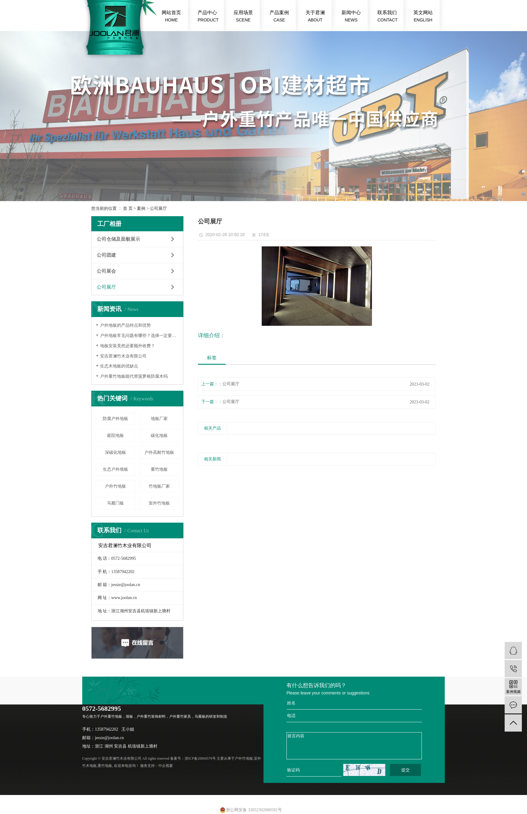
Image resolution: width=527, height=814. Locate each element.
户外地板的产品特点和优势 (125, 325)
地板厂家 (159, 418)
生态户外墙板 (115, 469)
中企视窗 (165, 766)
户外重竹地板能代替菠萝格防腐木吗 (134, 376)
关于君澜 (315, 17)
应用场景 (243, 17)
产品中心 (208, 17)
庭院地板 (115, 435)
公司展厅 (158, 208)
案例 (141, 208)
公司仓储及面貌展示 (118, 239)
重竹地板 (159, 469)
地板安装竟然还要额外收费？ (127, 346)
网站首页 (171, 17)
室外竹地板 (159, 503)
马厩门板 (115, 503)
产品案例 (279, 17)
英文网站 (423, 17)
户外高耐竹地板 (159, 452)
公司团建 (106, 255)
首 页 (128, 208)
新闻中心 (351, 17)
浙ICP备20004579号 (200, 758)
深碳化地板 (115, 452)
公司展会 (106, 271)
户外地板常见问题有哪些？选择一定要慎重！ (139, 335)
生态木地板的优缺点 (119, 366)
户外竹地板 (115, 486)
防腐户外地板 (115, 418)
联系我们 (387, 17)
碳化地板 (159, 435)
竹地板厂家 (159, 486)
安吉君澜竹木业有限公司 (123, 356)
